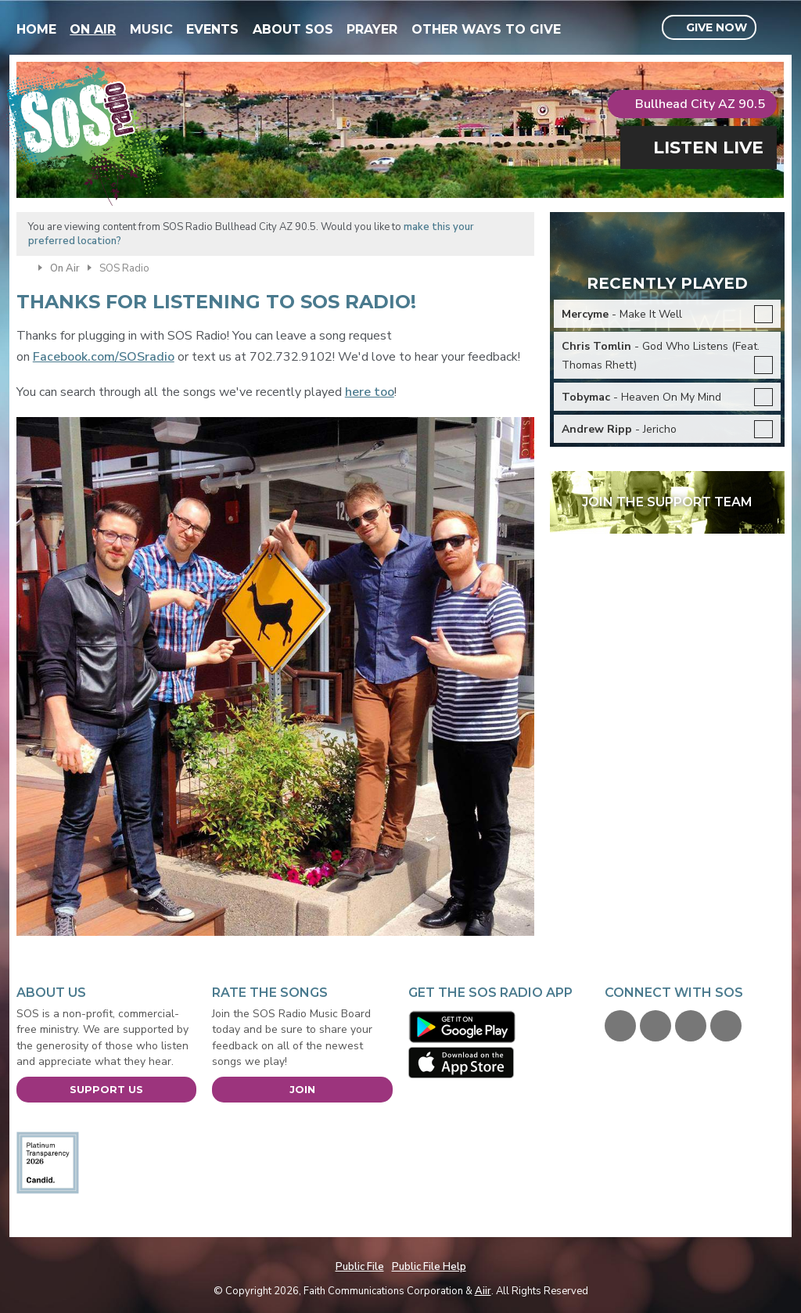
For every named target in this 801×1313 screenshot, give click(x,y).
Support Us (106, 1089)
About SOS (293, 29)
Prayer (372, 29)
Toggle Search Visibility (775, 28)
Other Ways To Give (486, 29)
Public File (360, 1267)
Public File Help (429, 1267)
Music (151, 29)
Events (212, 29)
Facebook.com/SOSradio (103, 356)
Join (302, 1089)
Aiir (483, 1291)
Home (36, 29)
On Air (93, 29)
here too (369, 392)
